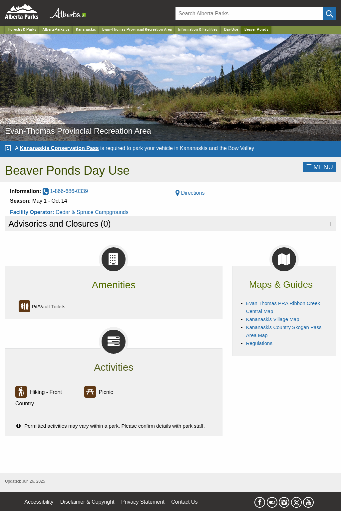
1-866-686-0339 (65, 191)
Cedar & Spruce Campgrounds (92, 212)
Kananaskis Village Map (272, 319)
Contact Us (184, 502)
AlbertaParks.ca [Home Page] (56, 29)
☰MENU (319, 167)
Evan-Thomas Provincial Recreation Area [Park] (137, 29)
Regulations (259, 343)
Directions (190, 193)
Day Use (231, 29)
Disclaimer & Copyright (87, 502)
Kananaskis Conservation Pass (59, 148)
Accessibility (38, 502)
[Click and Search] (329, 13)
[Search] (249, 13)
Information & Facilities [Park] (197, 29)
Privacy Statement (143, 502)
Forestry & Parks (22, 29)
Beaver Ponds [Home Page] (256, 29)
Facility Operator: (33, 212)
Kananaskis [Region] (86, 29)
